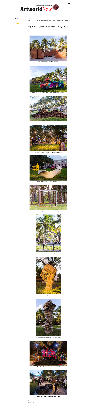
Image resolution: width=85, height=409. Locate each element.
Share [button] (16, 18)
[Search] (68, 3)
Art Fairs (17, 23)
